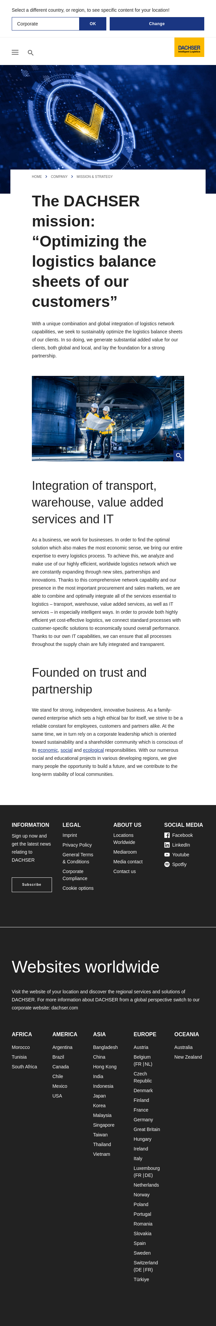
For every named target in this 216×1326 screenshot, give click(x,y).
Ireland (141, 1148)
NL (148, 1064)
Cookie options (78, 888)
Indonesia (103, 1086)
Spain (140, 1243)
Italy (138, 1158)
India (98, 1076)
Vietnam (101, 1154)
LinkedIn (177, 845)
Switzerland (146, 1262)
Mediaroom (125, 852)
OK (93, 23)
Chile (57, 1076)
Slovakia (143, 1233)
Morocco (21, 1047)
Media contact (128, 861)
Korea (99, 1105)
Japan (99, 1096)
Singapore (103, 1125)
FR (138, 1064)
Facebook (178, 835)
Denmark (143, 1090)
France (141, 1110)
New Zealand (188, 1057)
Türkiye (141, 1279)
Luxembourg (147, 1168)
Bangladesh (105, 1047)
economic (48, 750)
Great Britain (147, 1129)
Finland (141, 1100)
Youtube (177, 854)
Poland (141, 1204)
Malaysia (102, 1115)
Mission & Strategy (95, 177)
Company (59, 177)
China (99, 1057)
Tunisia (19, 1057)
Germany (143, 1119)
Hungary (143, 1139)
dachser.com (64, 1007)
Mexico (59, 1086)
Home (37, 177)
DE (148, 1175)
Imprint (70, 835)
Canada (60, 1066)
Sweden (142, 1253)
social (67, 750)
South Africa (24, 1066)
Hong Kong (104, 1066)
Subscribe (31, 884)
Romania (143, 1223)
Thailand (102, 1144)
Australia (183, 1047)
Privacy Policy (77, 845)
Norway (142, 1194)
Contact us (124, 871)
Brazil (58, 1057)
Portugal (142, 1214)
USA (57, 1096)
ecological (93, 750)
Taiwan (100, 1134)
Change (157, 23)
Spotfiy (175, 864)
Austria (141, 1047)
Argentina (62, 1047)
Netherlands (146, 1185)
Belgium (142, 1057)
